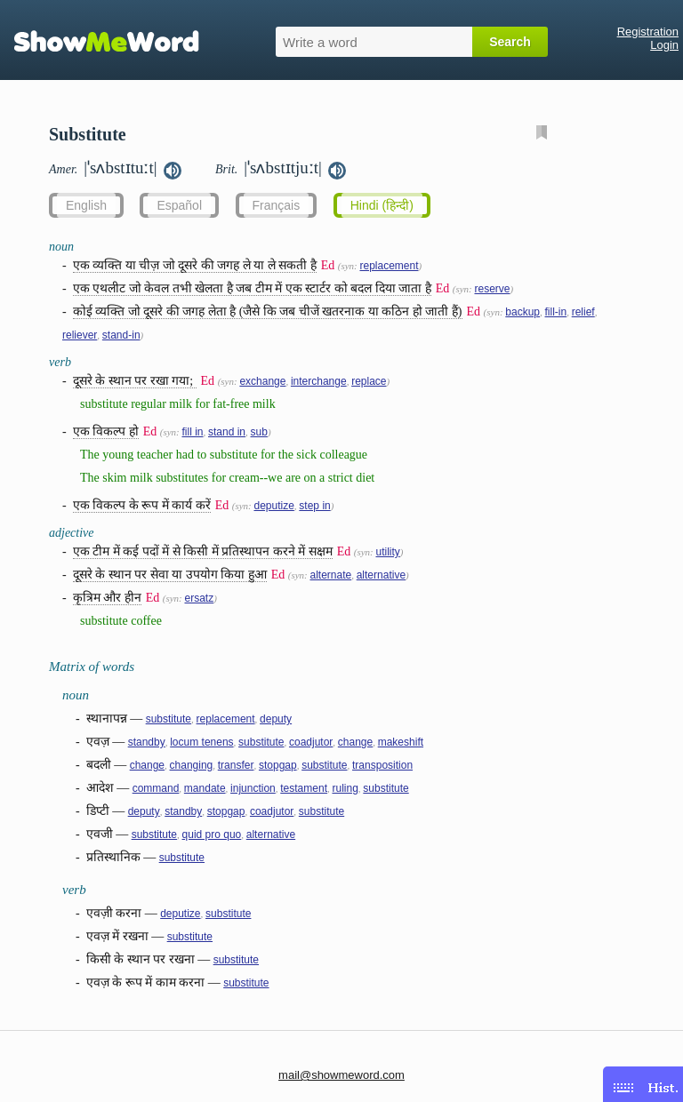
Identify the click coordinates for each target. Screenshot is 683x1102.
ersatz (198, 598)
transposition (382, 765)
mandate (205, 788)
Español (179, 205)
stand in (226, 432)
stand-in (121, 335)
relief (583, 312)
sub (259, 432)
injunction (253, 788)
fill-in (556, 312)
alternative (381, 575)
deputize (273, 505)
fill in (192, 432)
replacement (388, 266)
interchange (319, 381)
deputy (276, 719)
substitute (168, 719)
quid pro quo (212, 834)
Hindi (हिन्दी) (382, 205)
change (355, 742)
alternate (330, 575)
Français (277, 205)
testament (303, 788)
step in (314, 505)
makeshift (400, 742)
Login (664, 45)
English (86, 205)
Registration (648, 31)
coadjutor (311, 742)
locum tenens (201, 742)
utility (387, 552)
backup (522, 312)
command (156, 788)
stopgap (278, 765)
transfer (236, 765)
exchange (262, 381)
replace (368, 381)
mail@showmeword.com (341, 1075)
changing (191, 765)
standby (146, 742)
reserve (492, 289)
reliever (79, 335)
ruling (345, 788)
